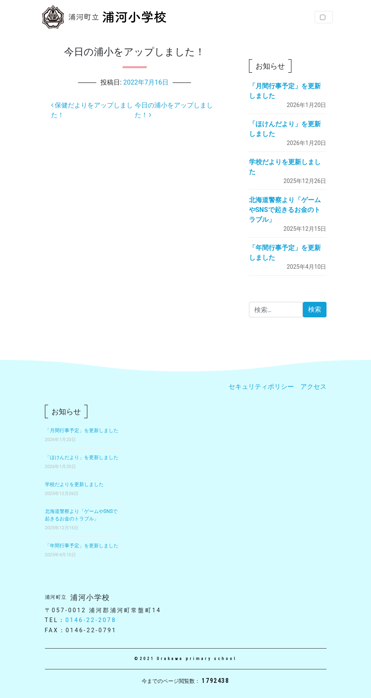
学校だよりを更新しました (74, 484)
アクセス (313, 386)
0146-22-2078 (90, 620)
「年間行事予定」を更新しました (81, 546)
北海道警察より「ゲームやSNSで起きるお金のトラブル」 (285, 209)
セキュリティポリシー (261, 386)
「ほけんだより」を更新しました (81, 457)
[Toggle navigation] (324, 17)
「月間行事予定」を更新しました (81, 430)
